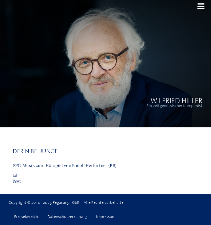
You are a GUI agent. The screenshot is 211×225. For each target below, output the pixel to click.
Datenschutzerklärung (67, 216)
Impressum (105, 216)
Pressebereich (26, 216)
